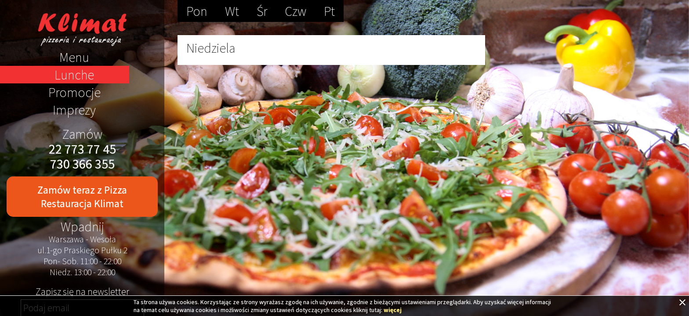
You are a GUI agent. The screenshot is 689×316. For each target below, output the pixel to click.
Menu (74, 57)
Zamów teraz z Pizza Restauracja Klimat (82, 196)
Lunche (74, 74)
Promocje (74, 92)
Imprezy (74, 109)
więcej (393, 310)
